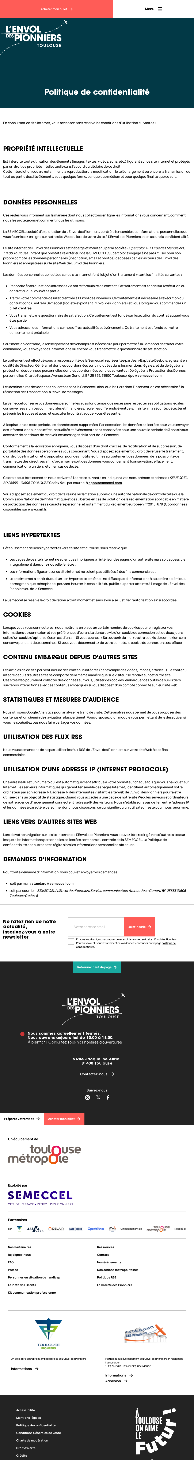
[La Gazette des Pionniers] (141, 1285)
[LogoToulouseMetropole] (163, 1229)
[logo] (118, 1229)
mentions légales (140, 365)
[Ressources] (141, 1247)
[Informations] (48, 1369)
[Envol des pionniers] (97, 1009)
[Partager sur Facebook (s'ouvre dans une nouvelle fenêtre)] (108, 1097)
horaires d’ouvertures (103, 1042)
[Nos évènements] (141, 1262)
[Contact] (141, 1254)
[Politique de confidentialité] (68, 1425)
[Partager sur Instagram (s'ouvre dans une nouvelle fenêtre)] (87, 1097)
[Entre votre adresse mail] (96, 926)
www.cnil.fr (37, 509)
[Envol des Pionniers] (37, 35)
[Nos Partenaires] (51, 1247)
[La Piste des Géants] (51, 1285)
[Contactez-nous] (97, 1074)
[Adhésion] (145, 1381)
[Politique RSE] (141, 1277)
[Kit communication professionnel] (51, 1292)
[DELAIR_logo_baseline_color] (61, 1229)
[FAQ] (51, 1262)
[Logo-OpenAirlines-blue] (102, 1229)
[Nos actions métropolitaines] (141, 1270)
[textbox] (100, 574)
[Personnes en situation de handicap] (51, 1277)
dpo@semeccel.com (144, 375)
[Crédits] (68, 1455)
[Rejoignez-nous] (51, 1254)
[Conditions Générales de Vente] (68, 1433)
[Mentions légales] (68, 1417)
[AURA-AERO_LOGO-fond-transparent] (41, 1229)
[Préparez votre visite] (22, 1119)
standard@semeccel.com (52, 883)
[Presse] (51, 1270)
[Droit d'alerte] (68, 1448)
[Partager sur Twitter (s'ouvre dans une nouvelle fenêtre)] (98, 1097)
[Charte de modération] (68, 1440)
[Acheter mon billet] (56, 9)
